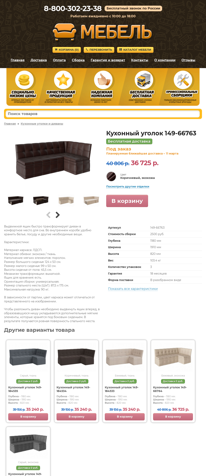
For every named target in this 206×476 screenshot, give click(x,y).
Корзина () (67, 50)
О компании (164, 60)
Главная (18, 60)
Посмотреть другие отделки (127, 186)
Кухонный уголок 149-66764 (170, 389)
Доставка (39, 60)
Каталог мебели (135, 50)
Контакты (139, 60)
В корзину (127, 200)
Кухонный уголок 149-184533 (121, 389)
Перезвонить (99, 50)
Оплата (59, 60)
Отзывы (188, 60)
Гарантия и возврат (108, 60)
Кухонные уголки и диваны (42, 123)
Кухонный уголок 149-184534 (73, 389)
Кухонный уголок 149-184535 (25, 389)
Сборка (78, 60)
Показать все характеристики (133, 289)
